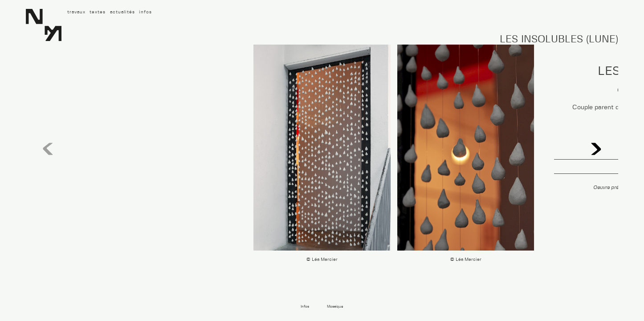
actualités (122, 12)
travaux (76, 12)
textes (98, 12)
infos (145, 12)
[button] (596, 149)
